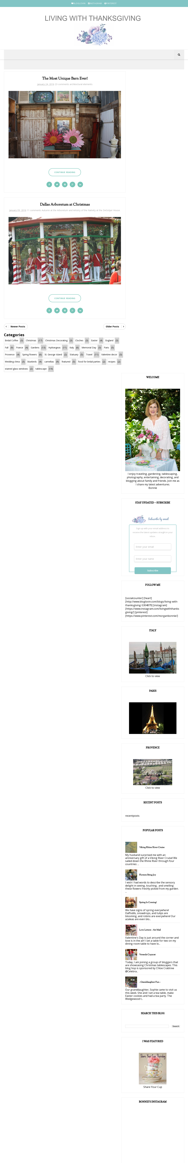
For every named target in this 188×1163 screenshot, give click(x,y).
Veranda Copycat (154, 657)
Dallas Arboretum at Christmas (63, 203)
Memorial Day (89, 347)
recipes (38, 368)
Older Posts (109, 326)
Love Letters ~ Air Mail (157, 629)
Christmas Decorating (56, 340)
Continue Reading (63, 170)
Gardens (35, 347)
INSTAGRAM (95, 3)
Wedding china (35, 361)
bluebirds (55, 361)
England (109, 340)
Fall (6, 347)
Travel (89, 354)
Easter (94, 340)
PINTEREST (110, 3)
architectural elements (79, 84)
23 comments (60, 84)
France (19, 347)
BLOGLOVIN (78, 3)
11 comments (36, 208)
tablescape (86, 368)
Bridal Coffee (11, 340)
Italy (72, 347)
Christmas (31, 340)
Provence (10, 354)
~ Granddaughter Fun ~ (157, 688)
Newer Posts (18, 326)
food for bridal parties (16, 368)
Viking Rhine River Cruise (159, 547)
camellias (72, 361)
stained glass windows (61, 368)
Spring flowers (29, 354)
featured (89, 361)
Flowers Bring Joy (154, 574)
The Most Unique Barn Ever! (63, 79)
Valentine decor (13, 361)
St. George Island (53, 354)
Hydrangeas (54, 347)
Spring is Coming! (155, 602)
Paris (106, 347)
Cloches (79, 340)
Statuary (74, 354)
